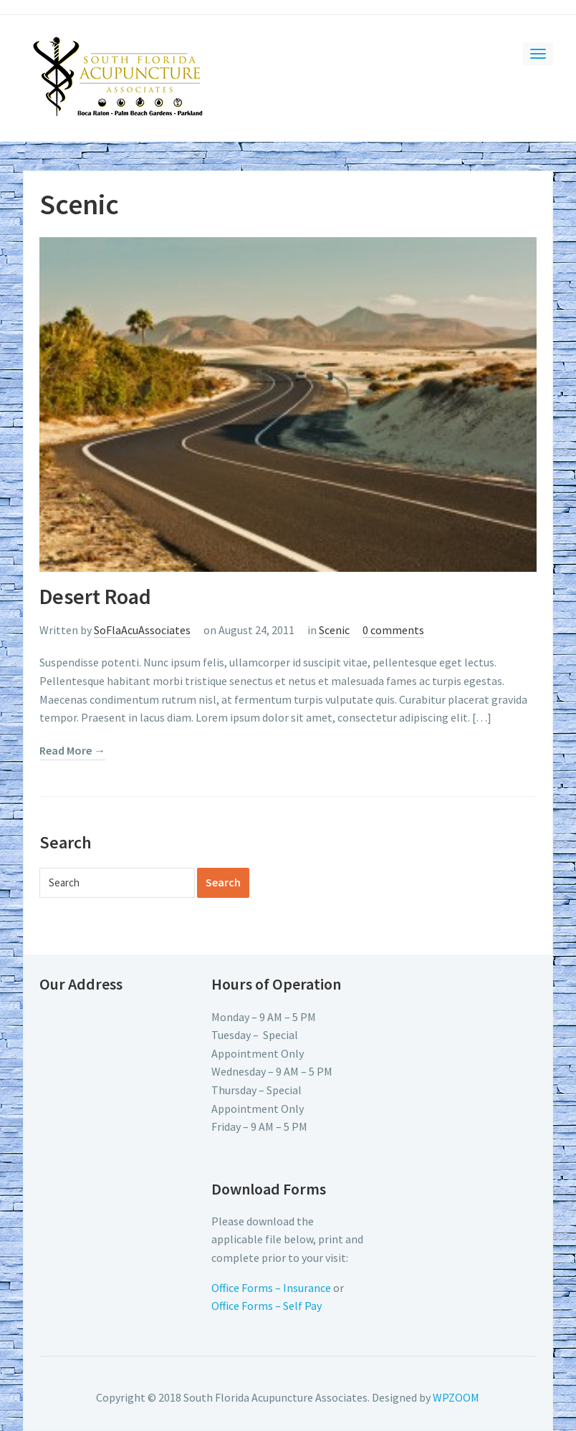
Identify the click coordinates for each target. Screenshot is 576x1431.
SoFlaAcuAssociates (142, 630)
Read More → (72, 750)
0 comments (393, 630)
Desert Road (95, 596)
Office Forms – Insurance (271, 1288)
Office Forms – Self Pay (266, 1305)
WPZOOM (456, 1397)
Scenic (334, 630)
